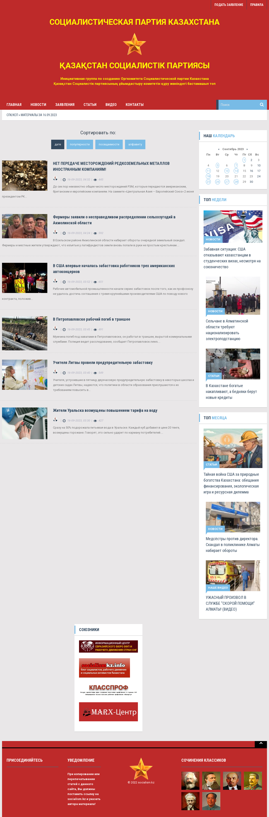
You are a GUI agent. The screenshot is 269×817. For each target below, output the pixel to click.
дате (58, 144)
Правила (256, 5)
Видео (111, 104)
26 (217, 181)
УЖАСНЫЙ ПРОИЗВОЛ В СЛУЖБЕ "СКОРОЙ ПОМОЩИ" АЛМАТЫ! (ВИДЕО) (230, 603)
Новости (38, 104)
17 (258, 171)
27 (226, 181)
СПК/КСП (12, 115)
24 (258, 176)
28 (236, 181)
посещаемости (109, 144)
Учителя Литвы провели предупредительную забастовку (103, 362)
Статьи (90, 104)
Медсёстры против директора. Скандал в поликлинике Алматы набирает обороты (233, 544)
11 (208, 171)
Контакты (135, 104)
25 (208, 181)
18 (208, 176)
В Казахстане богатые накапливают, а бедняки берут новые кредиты (231, 391)
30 (251, 181)
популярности (80, 144)
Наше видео (218, 587)
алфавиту (135, 144)
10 (258, 165)
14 (236, 171)
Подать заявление (228, 5)
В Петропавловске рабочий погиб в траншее (91, 319)
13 (226, 171)
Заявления (64, 104)
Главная (14, 104)
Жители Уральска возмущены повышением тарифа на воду (105, 410)
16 (251, 171)
